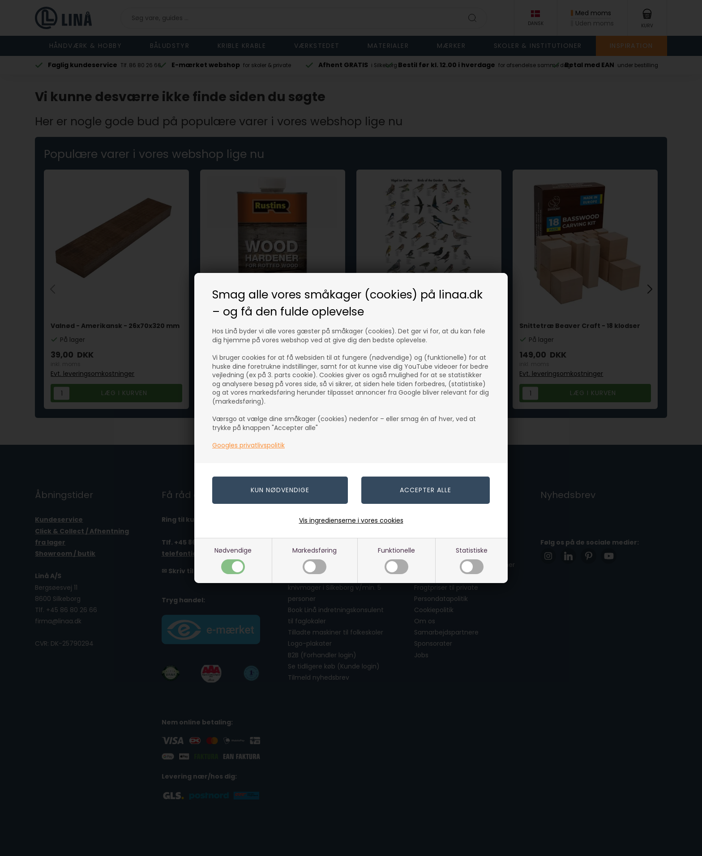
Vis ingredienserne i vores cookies (351, 520)
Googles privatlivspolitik (248, 445)
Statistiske (472, 560)
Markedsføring (314, 560)
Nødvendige (233, 560)
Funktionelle (396, 560)
